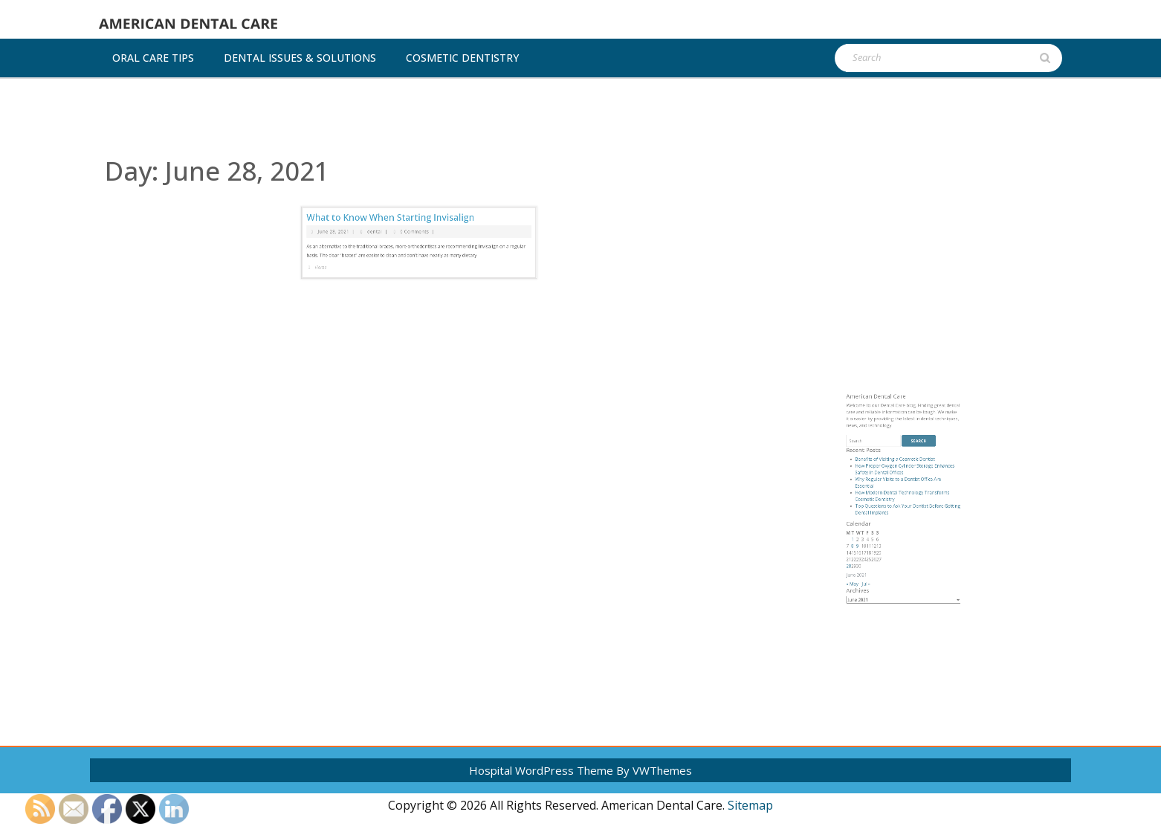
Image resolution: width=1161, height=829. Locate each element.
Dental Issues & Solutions (300, 58)
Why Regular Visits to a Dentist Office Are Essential (900, 534)
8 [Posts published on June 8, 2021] (875, 568)
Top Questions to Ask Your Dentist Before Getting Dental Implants (905, 548)
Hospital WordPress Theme (541, 770)
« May (876, 588)
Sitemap (750, 805)
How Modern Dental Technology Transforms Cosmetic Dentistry (902, 541)
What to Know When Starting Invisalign (403, 183)
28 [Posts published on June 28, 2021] (874, 579)
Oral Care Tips (153, 58)
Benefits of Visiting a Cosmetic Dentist (898, 521)
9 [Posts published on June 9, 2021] (878, 568)
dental (395, 191)
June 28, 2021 (372, 191)
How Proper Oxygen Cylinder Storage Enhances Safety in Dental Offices (904, 526)
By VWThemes (654, 770)
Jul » (883, 588)
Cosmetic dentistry (462, 58)
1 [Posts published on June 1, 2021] (875, 565)
